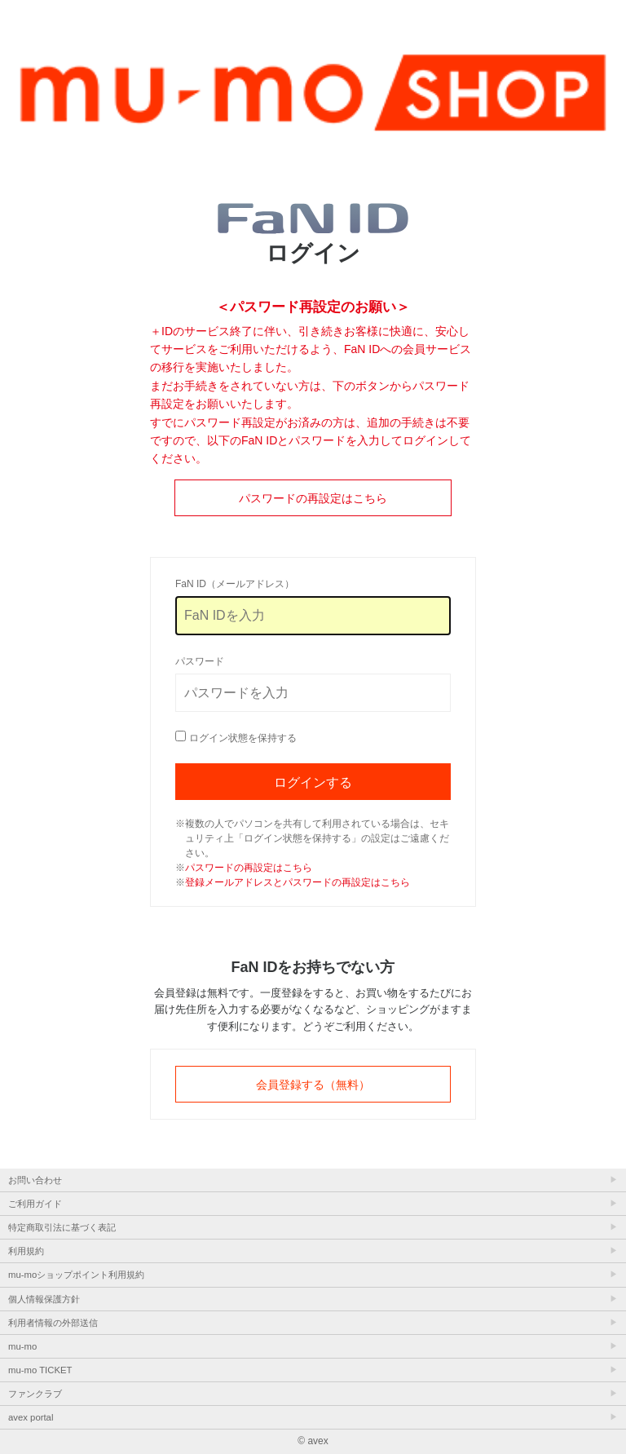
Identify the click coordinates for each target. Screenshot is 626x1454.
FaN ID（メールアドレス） (234, 584)
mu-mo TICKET (40, 1370)
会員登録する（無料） (313, 1084)
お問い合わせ (35, 1180)
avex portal (30, 1417)
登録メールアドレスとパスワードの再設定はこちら (297, 882)
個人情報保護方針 (44, 1299)
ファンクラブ (35, 1394)
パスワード (199, 661)
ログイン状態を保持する (243, 738)
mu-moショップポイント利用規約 (76, 1274)
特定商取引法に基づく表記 (62, 1227)
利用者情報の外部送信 (53, 1323)
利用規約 (26, 1251)
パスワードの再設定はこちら (313, 498)
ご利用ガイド (35, 1204)
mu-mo (22, 1346)
